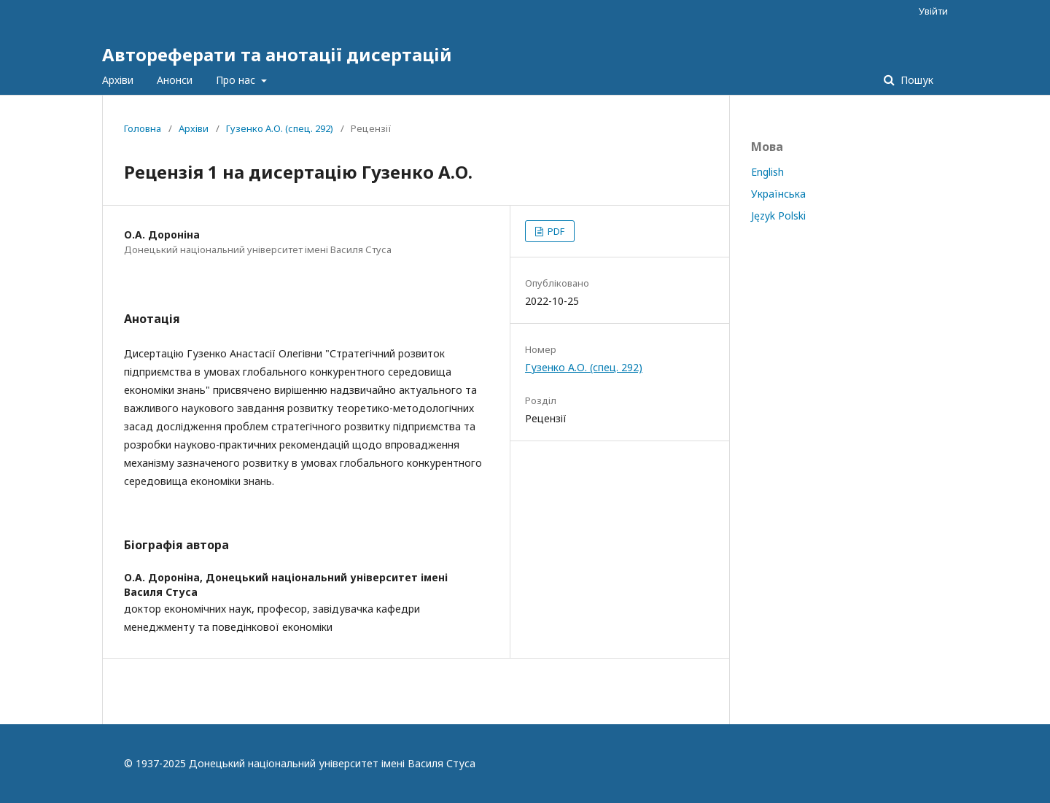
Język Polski (778, 215)
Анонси (174, 80)
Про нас (237, 80)
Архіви (117, 80)
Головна (142, 128)
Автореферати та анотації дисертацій (277, 54)
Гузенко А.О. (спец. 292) (279, 128)
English (767, 172)
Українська (778, 194)
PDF (554, 231)
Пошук (915, 80)
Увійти (933, 11)
